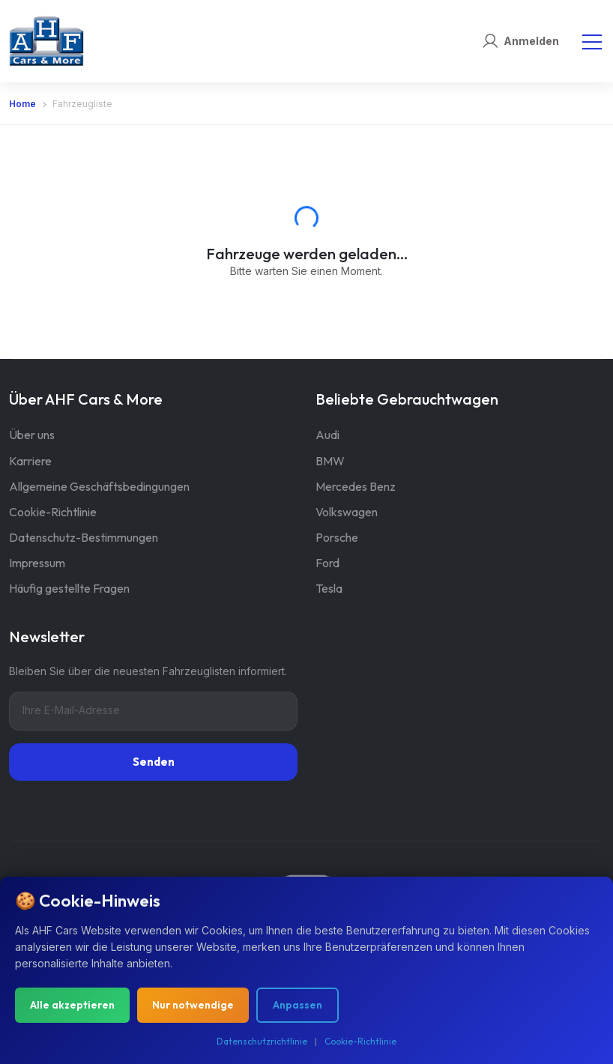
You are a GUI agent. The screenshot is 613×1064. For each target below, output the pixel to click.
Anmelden (531, 40)
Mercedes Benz (355, 486)
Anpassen (297, 1005)
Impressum (37, 562)
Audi (327, 434)
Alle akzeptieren (72, 1005)
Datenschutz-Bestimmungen (83, 537)
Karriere (30, 460)
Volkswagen (346, 511)
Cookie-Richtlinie (53, 511)
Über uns (32, 434)
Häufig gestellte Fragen (69, 588)
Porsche (336, 537)
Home (22, 103)
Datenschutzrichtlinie (262, 1041)
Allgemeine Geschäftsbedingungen (99, 486)
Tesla (328, 588)
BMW (330, 460)
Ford (327, 562)
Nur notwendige (193, 1005)
